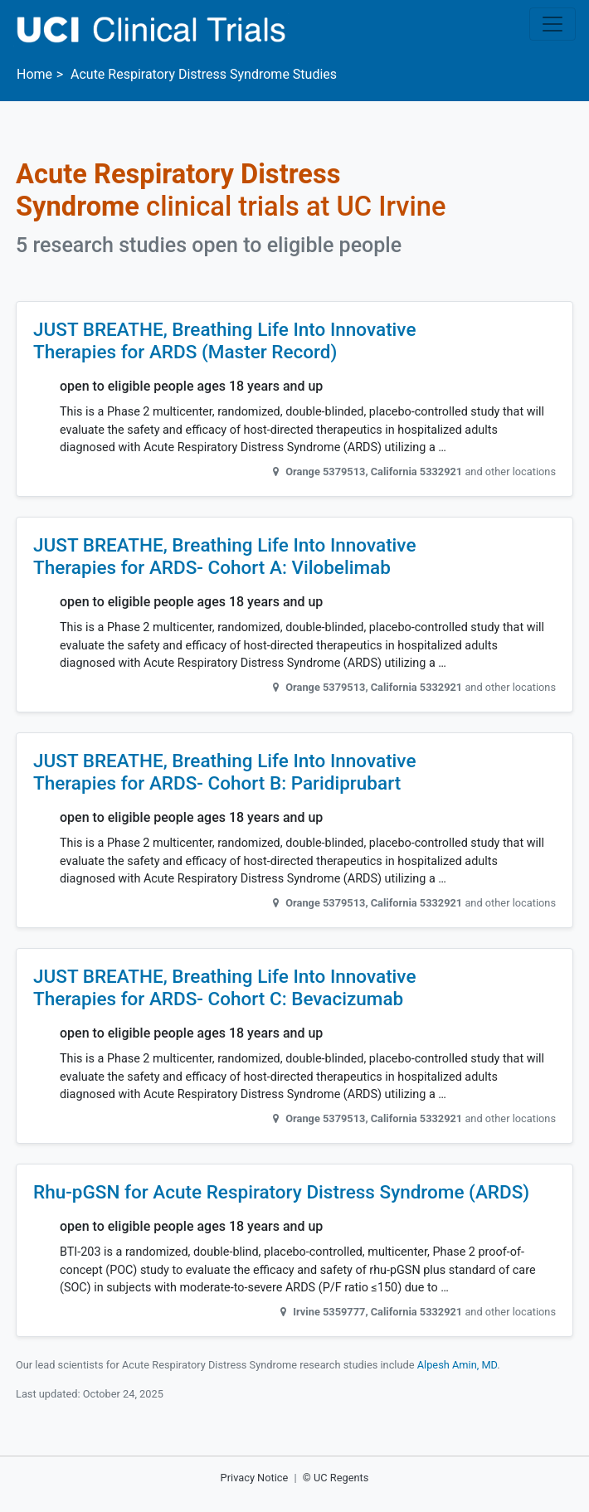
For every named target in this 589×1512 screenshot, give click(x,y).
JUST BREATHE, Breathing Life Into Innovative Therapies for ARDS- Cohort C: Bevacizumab (224, 987)
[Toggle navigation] (552, 24)
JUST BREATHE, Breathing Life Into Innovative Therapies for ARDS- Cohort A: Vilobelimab (224, 556)
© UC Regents (336, 1477)
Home (34, 74)
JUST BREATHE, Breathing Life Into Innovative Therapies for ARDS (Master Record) (224, 340)
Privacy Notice (255, 1477)
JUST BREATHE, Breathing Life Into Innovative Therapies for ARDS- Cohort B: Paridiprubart (224, 772)
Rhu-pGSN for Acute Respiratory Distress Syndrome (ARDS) (281, 1192)
